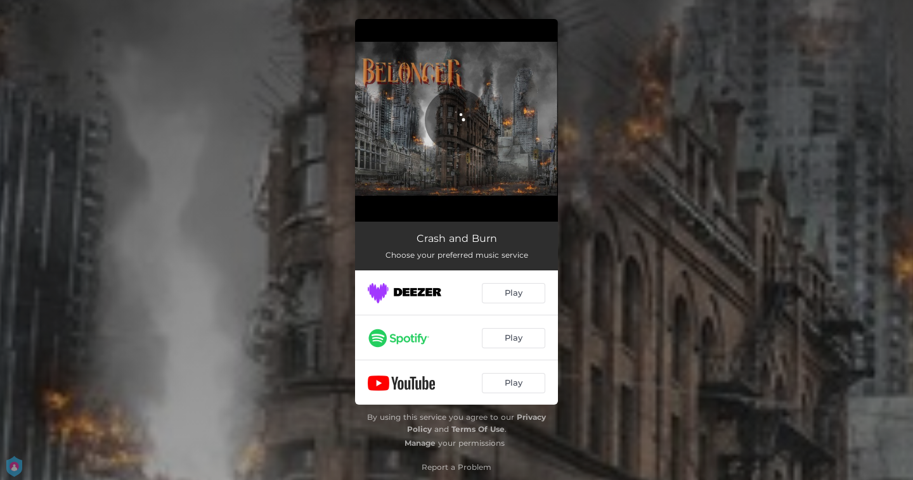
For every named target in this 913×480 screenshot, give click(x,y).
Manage (420, 443)
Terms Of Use (478, 429)
